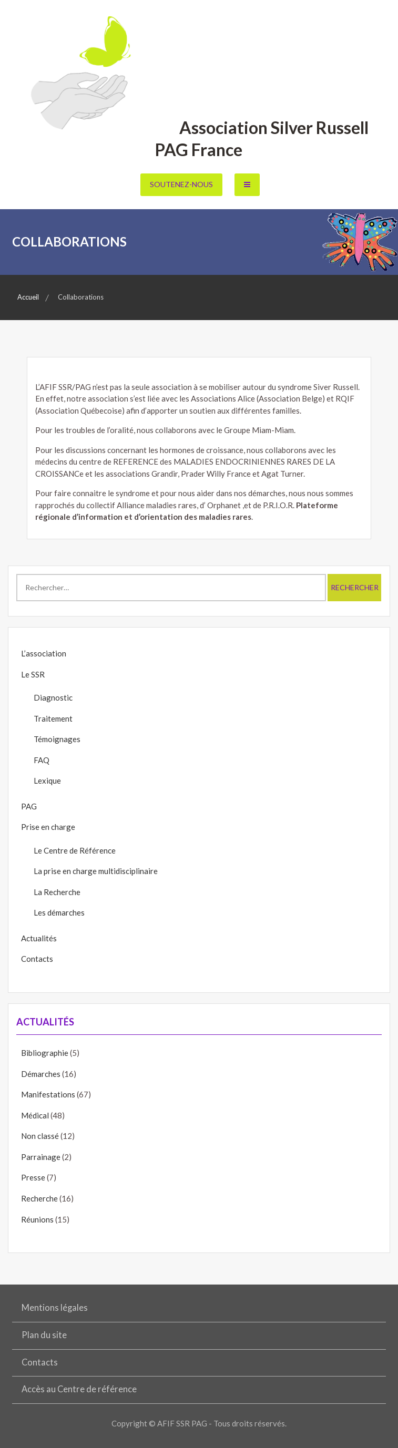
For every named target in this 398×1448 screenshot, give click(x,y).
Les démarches (59, 912)
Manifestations (48, 1094)
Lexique (47, 780)
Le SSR (33, 674)
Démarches (40, 1074)
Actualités (39, 938)
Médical (35, 1115)
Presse (33, 1177)
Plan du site (44, 1335)
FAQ (41, 760)
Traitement (53, 718)
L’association (43, 653)
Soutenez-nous (181, 184)
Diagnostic (53, 697)
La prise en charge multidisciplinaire (96, 871)
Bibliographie (44, 1052)
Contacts (37, 958)
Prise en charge (48, 826)
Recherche (39, 1198)
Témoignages (57, 739)
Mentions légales (55, 1307)
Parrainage (40, 1157)
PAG (29, 806)
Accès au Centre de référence (79, 1389)
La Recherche (57, 892)
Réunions (37, 1219)
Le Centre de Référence (75, 850)
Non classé (40, 1136)
